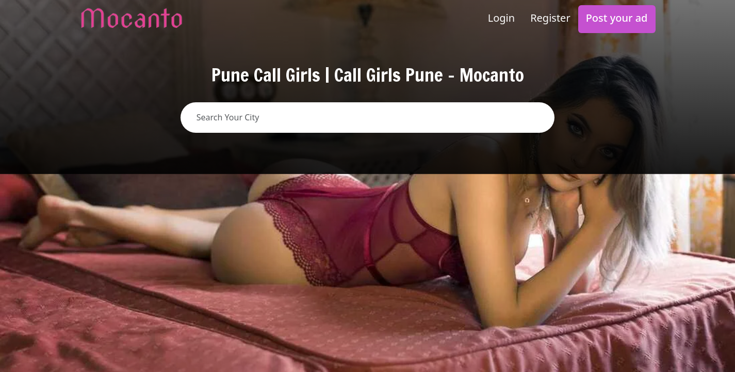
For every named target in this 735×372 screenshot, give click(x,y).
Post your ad (617, 18)
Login (501, 18)
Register (550, 18)
